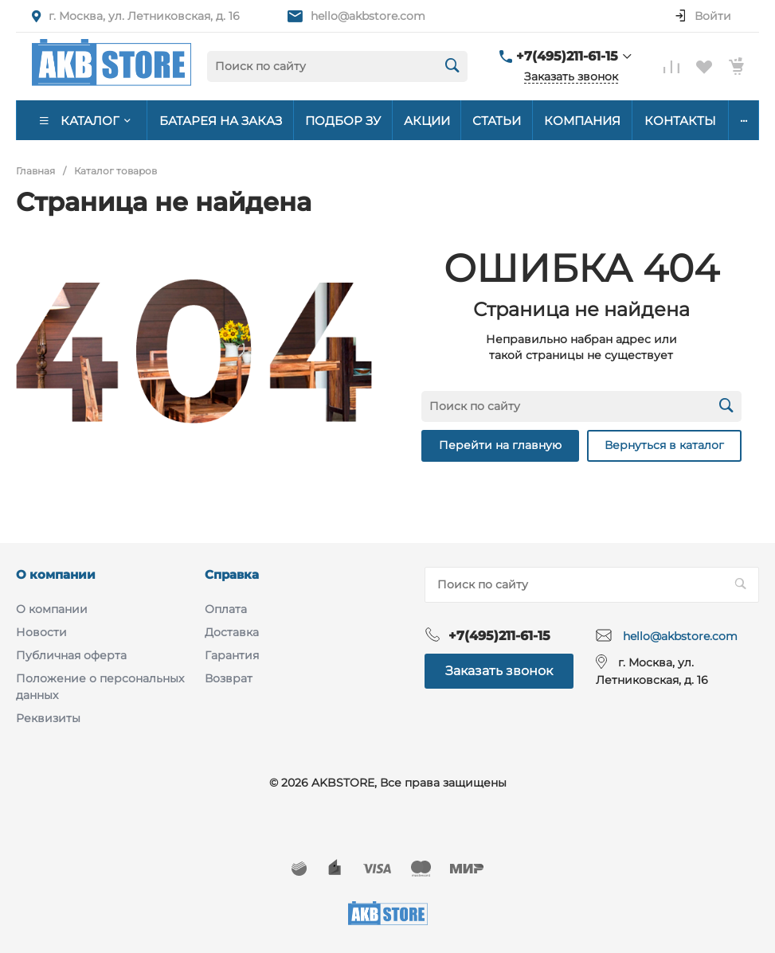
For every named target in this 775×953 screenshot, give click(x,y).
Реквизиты (48, 718)
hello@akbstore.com (368, 16)
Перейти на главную (500, 445)
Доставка (232, 632)
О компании (56, 574)
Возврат (228, 678)
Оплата (226, 609)
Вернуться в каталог (664, 445)
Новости (41, 632)
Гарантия (232, 655)
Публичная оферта (71, 655)
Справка (232, 574)
